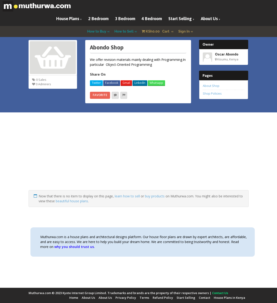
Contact (204, 298)
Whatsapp (156, 83)
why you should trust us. (74, 246)
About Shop (211, 86)
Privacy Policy (125, 298)
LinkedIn (139, 83)
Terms (144, 298)
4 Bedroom (152, 18)
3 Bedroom (125, 18)
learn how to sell (127, 196)
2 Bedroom (98, 18)
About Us (209, 18)
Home (73, 298)
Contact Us (220, 293)
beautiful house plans (72, 201)
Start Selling (180, 18)
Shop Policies (212, 93)
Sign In (184, 31)
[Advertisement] (139, 157)
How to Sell (124, 31)
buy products (155, 196)
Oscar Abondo (226, 54)
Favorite (100, 95)
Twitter (96, 83)
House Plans (67, 18)
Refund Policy (163, 298)
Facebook (111, 83)
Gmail (126, 83)
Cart (156, 31)
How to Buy (96, 31)
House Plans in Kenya (229, 298)
